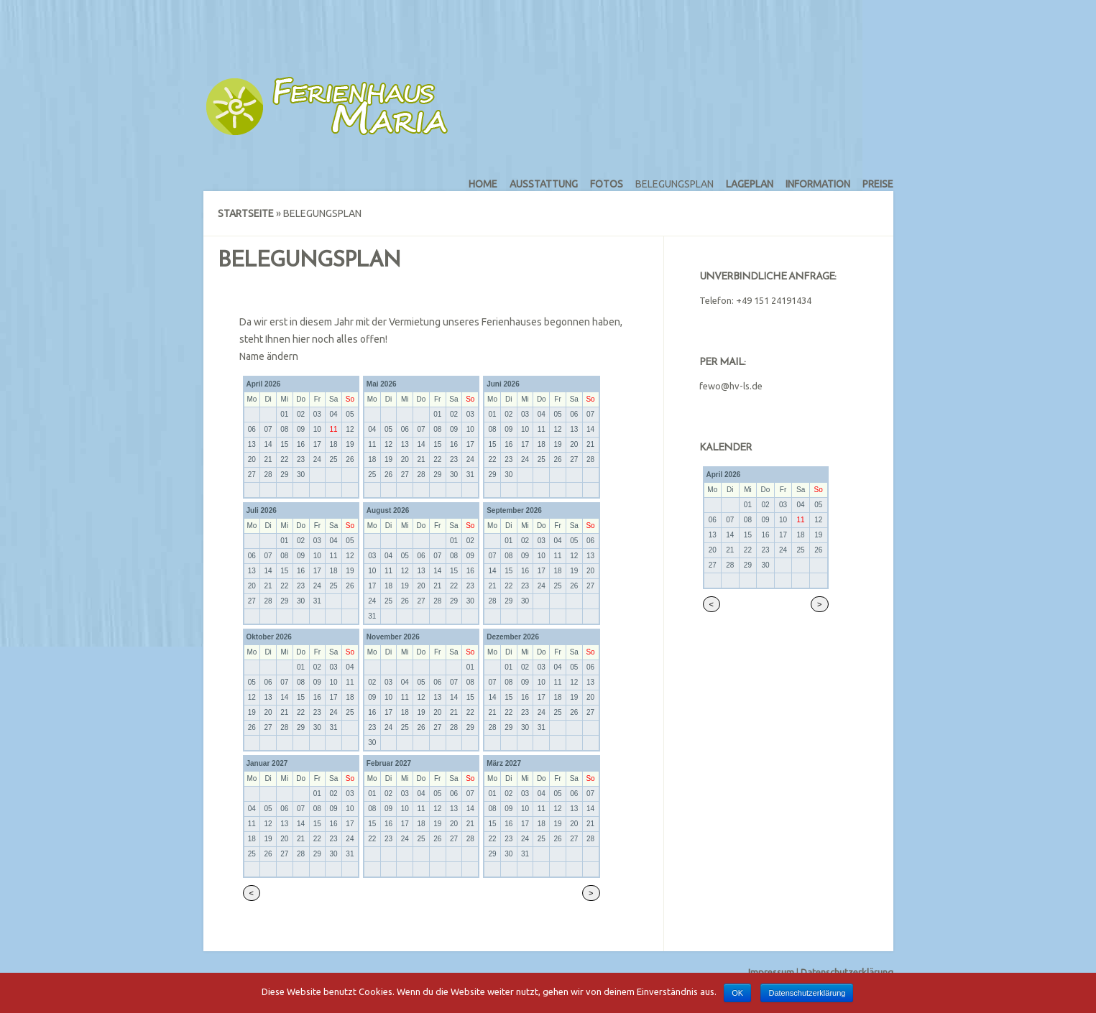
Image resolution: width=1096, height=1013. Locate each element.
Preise (877, 184)
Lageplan (749, 184)
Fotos (606, 184)
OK (737, 993)
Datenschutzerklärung (847, 972)
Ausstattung (544, 184)
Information (818, 184)
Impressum (771, 972)
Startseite (246, 213)
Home (483, 184)
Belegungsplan (674, 184)
